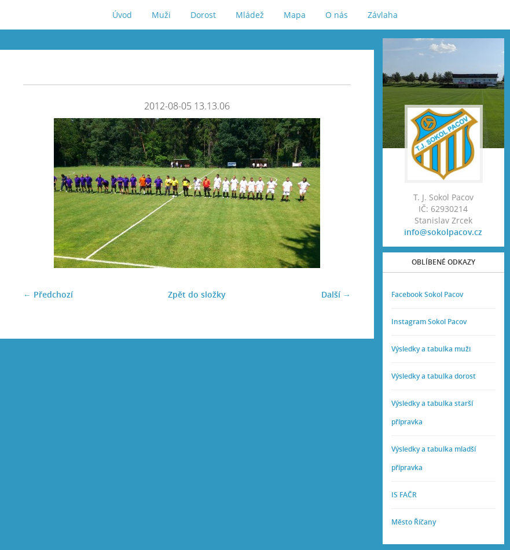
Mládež (250, 14)
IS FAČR (404, 495)
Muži (161, 14)
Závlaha (383, 14)
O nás (336, 14)
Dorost (203, 14)
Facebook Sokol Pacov (427, 294)
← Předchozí (48, 294)
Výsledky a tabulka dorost (433, 376)
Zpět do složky (197, 294)
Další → (336, 294)
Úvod (122, 14)
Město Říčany (413, 522)
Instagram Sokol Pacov (429, 322)
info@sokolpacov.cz (443, 231)
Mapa (295, 14)
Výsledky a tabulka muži (431, 349)
